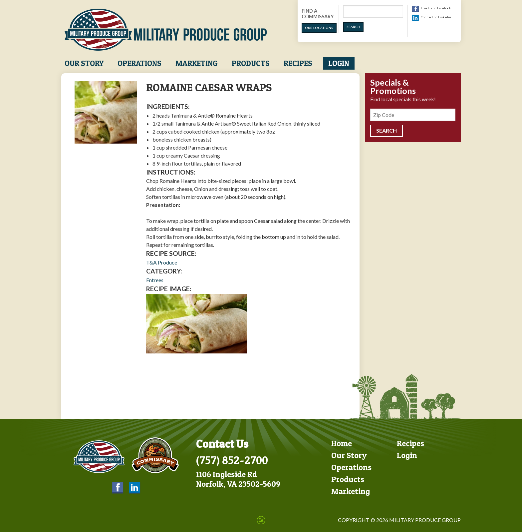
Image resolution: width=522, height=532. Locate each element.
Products (251, 63)
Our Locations (319, 28)
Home (341, 443)
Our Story (84, 63)
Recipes (298, 63)
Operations (139, 63)
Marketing (196, 63)
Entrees (154, 280)
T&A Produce (161, 262)
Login (338, 63)
